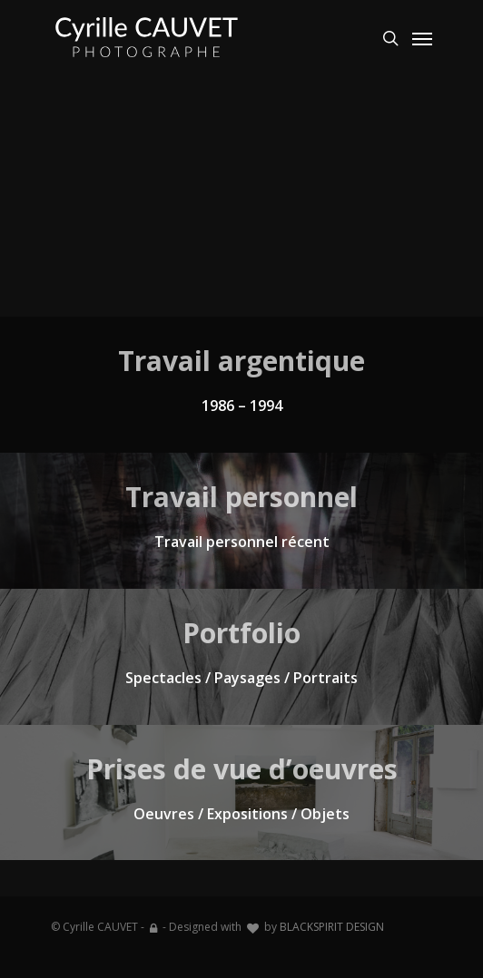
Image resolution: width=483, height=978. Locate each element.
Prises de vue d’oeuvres (242, 768)
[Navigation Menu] (422, 38)
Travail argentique (241, 360)
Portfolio (241, 632)
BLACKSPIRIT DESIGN (332, 926)
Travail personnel (241, 496)
